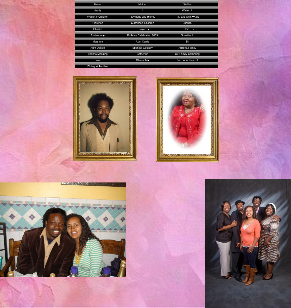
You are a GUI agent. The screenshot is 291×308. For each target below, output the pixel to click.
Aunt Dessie (98, 47)
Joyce (142, 29)
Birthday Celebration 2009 (142, 35)
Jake (98, 60)
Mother (142, 4)
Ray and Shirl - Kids (187, 16)
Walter (187, 4)
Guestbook (187, 35)
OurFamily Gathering (187, 53)
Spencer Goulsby (142, 47)
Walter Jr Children (97, 16)
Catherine (142, 53)
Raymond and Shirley (142, 16)
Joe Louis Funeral (187, 60)
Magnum (98, 41)
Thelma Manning (97, 53)
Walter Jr (187, 10)
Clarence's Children (142, 22)
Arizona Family (187, 47)
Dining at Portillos (98, 66)
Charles (97, 29)
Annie (97, 10)
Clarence (98, 22)
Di (187, 41)
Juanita (187, 22)
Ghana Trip (142, 60)
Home (97, 4)
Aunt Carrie (142, 41)
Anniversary (98, 35)
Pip (187, 29)
